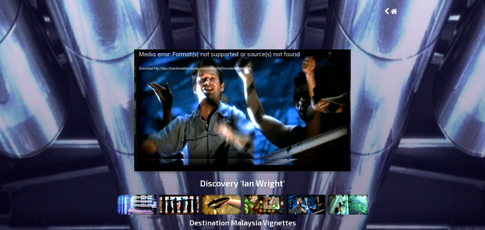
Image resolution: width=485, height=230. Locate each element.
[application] (242, 110)
